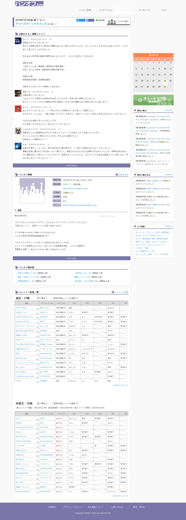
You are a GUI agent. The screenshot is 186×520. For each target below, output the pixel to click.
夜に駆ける (20, 459)
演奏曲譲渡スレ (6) (26, 281)
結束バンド (44, 450)
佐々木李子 (44, 372)
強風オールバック (23, 487)
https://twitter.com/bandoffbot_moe (80, 205)
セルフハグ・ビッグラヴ (25, 326)
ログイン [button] (127, 3)
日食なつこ (44, 312)
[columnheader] (47, 303)
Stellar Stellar (21, 308)
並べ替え (42, 298)
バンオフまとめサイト (38, 3)
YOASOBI (44, 459)
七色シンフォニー (23, 464)
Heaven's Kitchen (23, 491)
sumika (43, 432)
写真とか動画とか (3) (27, 273)
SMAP (42, 418)
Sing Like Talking (47, 436)
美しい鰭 (19, 482)
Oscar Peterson (46, 441)
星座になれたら (22, 450)
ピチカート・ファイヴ (48, 473)
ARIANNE (43, 317)
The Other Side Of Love (25, 344)
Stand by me (21, 358)
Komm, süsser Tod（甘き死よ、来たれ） (32, 317)
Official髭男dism (46, 455)
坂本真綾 (43, 330)
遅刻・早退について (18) (28, 277)
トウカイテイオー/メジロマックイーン (54, 349)
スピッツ (43, 482)
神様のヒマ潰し (22, 335)
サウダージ (20, 340)
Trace (18, 381)
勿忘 (17, 353)
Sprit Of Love (21, 436)
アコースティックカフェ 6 (31, 23)
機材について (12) (82, 277)
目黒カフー (68, 184)
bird (42, 423)
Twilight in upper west (25, 376)
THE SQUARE (45, 376)
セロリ (18, 418)
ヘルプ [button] (164, 11)
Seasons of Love (23, 321)
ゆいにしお (44, 326)
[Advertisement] (108, 234)
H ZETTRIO (44, 427)
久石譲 (42, 445)
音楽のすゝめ (21, 312)
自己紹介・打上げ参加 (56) (86, 281)
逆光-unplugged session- (26, 330)
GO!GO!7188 (45, 335)
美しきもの (20, 367)
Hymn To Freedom (23, 441)
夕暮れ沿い (20, 455)
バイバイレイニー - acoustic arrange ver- (32, 362)
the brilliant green (47, 358)
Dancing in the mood (24, 427)
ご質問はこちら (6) (82, 273)
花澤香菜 (43, 381)
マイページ (125, 10)
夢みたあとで (21, 468)
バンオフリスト (106, 10)
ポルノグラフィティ (47, 340)
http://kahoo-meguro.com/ (75, 188)
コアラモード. (45, 464)
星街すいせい (45, 308)
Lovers (19, 432)
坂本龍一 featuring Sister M (51, 344)
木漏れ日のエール (23, 349)
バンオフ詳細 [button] (85, 11)
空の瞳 (18, 423)
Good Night (21, 372)
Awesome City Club (48, 353)
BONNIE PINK (45, 491)
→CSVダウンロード (119, 385)
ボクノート (20, 477)
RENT (42, 321)
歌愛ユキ (43, 487)
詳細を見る (123, 174)
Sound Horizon (46, 367)
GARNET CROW (46, 468)
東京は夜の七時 (22, 473)
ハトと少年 (20, 445)
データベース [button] (144, 11)
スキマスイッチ (46, 477)
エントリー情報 (121, 292)
